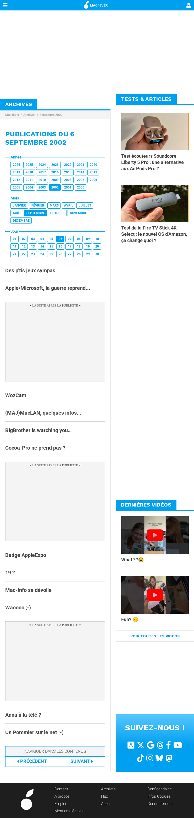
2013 (93, 172)
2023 (55, 165)
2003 (42, 187)
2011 (29, 180)
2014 (80, 172)
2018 (29, 172)
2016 (55, 172)
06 (60, 239)
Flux (104, 796)
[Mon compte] (189, 5)
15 (51, 246)
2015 (67, 172)
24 (42, 254)
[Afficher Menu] (5, 5)
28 (79, 254)
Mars (54, 205)
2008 (67, 180)
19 (88, 246)
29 (88, 254)
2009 (55, 180)
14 (42, 246)
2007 (80, 180)
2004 (29, 187)
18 (79, 246)
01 (14, 239)
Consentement (160, 803)
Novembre (78, 213)
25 (51, 254)
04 (42, 239)
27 (69, 254)
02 (24, 239)
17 (69, 246)
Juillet (85, 205)
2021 (80, 165)
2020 (93, 165)
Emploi (60, 803)
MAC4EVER (96, 4)
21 (14, 254)
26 (60, 254)
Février (37, 205)
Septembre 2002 (51, 115)
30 (97, 254)
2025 (29, 165)
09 (88, 239)
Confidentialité (159, 789)
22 (24, 254)
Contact (61, 789)
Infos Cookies (159, 796)
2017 (42, 172)
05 (51, 239)
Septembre (35, 213)
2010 (42, 180)
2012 (16, 180)
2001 (67, 187)
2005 (16, 187)
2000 (80, 187)
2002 (55, 187)
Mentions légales (69, 811)
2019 (16, 172)
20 (97, 246)
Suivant (81, 761)
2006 (93, 180)
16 (60, 246)
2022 (67, 165)
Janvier (19, 205)
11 (14, 246)
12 (24, 246)
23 (33, 254)
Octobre (57, 213)
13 (33, 246)
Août (17, 213)
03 (33, 239)
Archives (29, 115)
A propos (62, 796)
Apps (105, 803)
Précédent (32, 761)
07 (69, 239)
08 (79, 239)
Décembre (21, 220)
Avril (68, 205)
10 (97, 239)
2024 (42, 165)
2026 (16, 165)
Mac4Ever (12, 115)
